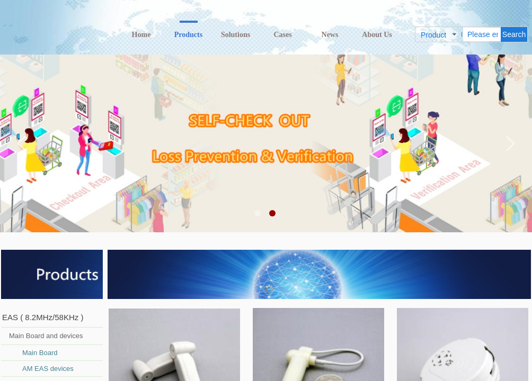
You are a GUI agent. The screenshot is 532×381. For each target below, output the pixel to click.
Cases (282, 35)
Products (188, 35)
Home (141, 35)
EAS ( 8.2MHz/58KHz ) (42, 317)
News (330, 35)
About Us (377, 35)
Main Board (39, 353)
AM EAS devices (48, 369)
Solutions (235, 35)
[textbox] (482, 34)
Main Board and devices (46, 336)
